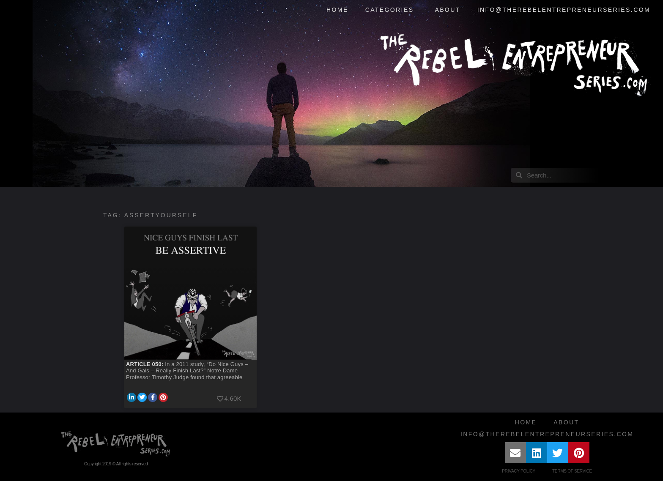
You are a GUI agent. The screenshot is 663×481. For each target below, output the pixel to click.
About (447, 9)
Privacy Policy (518, 471)
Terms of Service (572, 471)
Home (337, 9)
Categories (391, 10)
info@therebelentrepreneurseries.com (563, 9)
